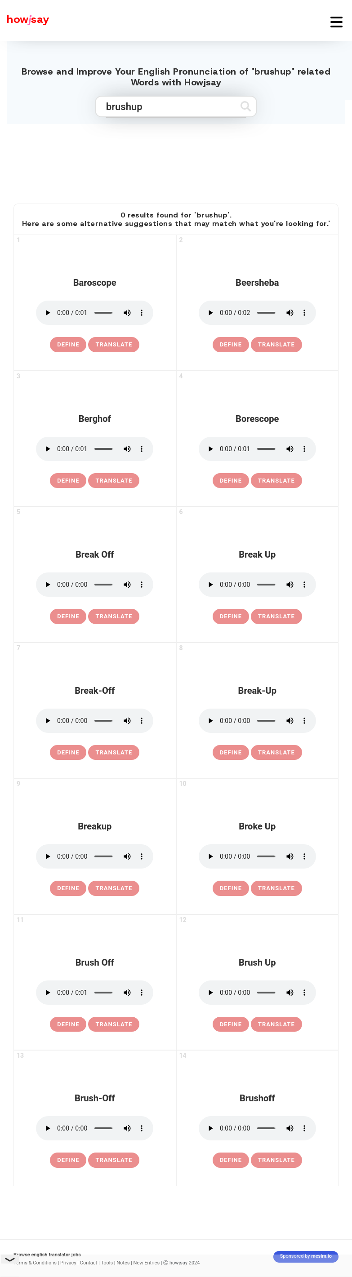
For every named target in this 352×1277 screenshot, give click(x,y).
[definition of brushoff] (231, 1160)
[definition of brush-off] (68, 1160)
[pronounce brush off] (94, 992)
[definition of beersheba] (231, 344)
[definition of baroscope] (68, 344)
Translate (113, 344)
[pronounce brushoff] (257, 1128)
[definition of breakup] (68, 888)
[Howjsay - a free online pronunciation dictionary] (24, 20)
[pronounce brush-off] (94, 1128)
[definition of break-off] (68, 752)
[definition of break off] (68, 616)
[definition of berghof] (68, 480)
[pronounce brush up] (257, 992)
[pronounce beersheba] (257, 313)
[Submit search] (245, 106)
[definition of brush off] (68, 1024)
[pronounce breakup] (94, 856)
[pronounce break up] (257, 584)
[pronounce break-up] (257, 721)
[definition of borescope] (231, 480)
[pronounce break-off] (94, 721)
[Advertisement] (176, 160)
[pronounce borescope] (257, 449)
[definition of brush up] (231, 1024)
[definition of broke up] (231, 888)
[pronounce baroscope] (94, 313)
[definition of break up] (231, 616)
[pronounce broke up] (257, 856)
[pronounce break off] (94, 584)
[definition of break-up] (231, 752)
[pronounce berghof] (94, 449)
